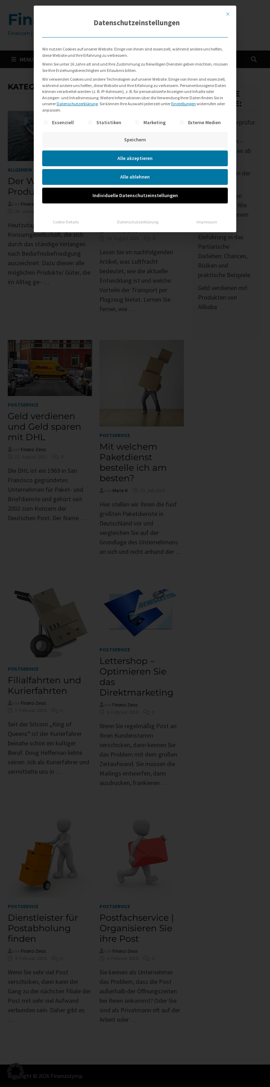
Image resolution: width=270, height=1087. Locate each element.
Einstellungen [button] (183, 103)
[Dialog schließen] (227, 14)
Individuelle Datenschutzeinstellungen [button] (135, 195)
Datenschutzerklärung (77, 103)
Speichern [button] (135, 139)
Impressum (207, 221)
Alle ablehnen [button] (135, 177)
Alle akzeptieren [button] (135, 158)
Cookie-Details (66, 221)
